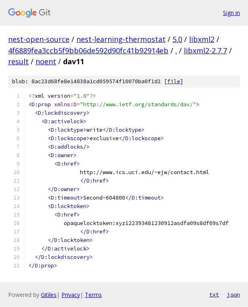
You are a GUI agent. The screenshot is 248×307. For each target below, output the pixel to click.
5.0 (177, 39)
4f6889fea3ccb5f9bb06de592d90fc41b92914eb (88, 50)
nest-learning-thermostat (121, 39)
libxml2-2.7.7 (205, 50)
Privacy (70, 295)
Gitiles (49, 295)
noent (46, 61)
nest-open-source (38, 39)
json (233, 294)
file (173, 81)
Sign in (231, 13)
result (18, 61)
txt (214, 294)
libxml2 (201, 39)
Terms (93, 295)
